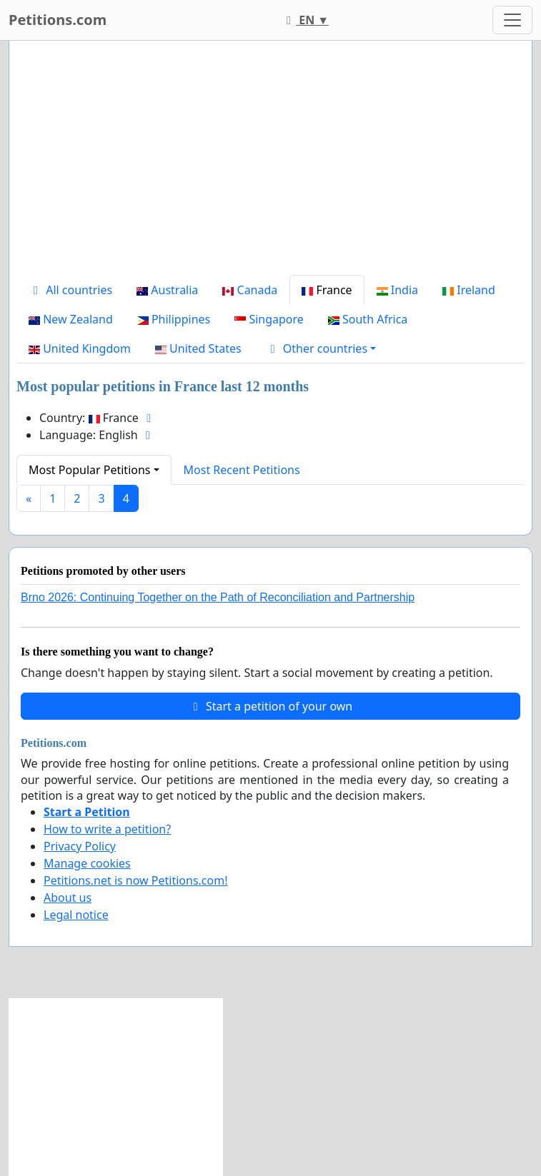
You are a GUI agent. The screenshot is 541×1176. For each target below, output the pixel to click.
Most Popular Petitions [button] (90, 470)
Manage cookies (87, 863)
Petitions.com (57, 19)
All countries (70, 290)
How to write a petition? (107, 829)
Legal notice (76, 915)
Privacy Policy (80, 846)
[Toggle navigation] (512, 20)
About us (67, 897)
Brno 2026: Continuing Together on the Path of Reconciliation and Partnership (218, 597)
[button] (321, 348)
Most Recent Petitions (242, 470)
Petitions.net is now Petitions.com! (135, 880)
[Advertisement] (270, 163)
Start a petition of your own (270, 706)
